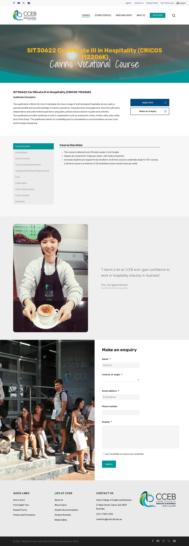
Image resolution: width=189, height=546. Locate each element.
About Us (59, 500)
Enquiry (107, 422)
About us (141, 15)
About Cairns (61, 505)
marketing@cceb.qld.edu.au (109, 519)
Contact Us (138, 3)
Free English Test (21, 505)
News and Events (124, 15)
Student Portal (152, 3)
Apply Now (157, 15)
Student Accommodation (66, 510)
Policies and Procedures (24, 515)
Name (106, 359)
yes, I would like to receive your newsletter (124, 454)
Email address (110, 391)
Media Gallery (61, 520)
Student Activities (63, 515)
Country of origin (112, 374)
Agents (128, 3)
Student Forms (20, 510)
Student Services (103, 15)
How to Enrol (19, 500)
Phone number (109, 406)
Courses (86, 15)
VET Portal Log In (167, 3)
